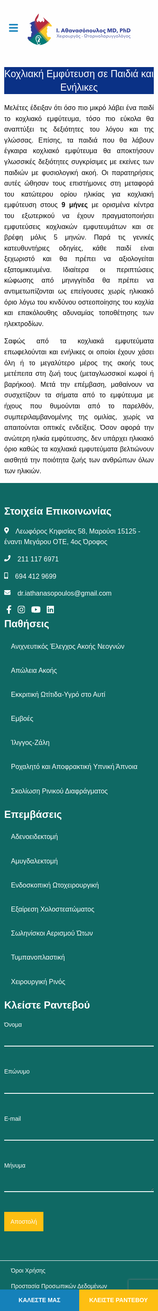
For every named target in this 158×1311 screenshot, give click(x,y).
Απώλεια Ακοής (34, 670)
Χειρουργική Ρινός (38, 981)
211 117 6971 (38, 559)
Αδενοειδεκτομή (34, 836)
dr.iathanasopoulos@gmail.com (64, 593)
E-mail (79, 1128)
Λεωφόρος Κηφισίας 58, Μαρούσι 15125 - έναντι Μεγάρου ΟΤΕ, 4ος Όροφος (72, 537)
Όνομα (79, 1034)
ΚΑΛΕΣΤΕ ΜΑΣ (39, 1300)
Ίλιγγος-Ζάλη (30, 742)
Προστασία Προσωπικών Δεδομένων (59, 1286)
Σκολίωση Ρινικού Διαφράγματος (59, 791)
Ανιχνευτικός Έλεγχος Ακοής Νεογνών (67, 646)
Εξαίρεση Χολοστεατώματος (52, 909)
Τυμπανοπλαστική (38, 957)
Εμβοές (22, 718)
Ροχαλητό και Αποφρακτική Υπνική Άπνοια (74, 766)
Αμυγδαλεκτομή (34, 861)
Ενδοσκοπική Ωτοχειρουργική (55, 885)
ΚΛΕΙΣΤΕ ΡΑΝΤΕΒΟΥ (118, 1300)
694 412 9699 (35, 576)
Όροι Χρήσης (28, 1270)
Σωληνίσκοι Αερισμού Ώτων (52, 933)
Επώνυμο (79, 1080)
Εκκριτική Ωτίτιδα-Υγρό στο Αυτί (58, 694)
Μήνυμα (79, 1177)
